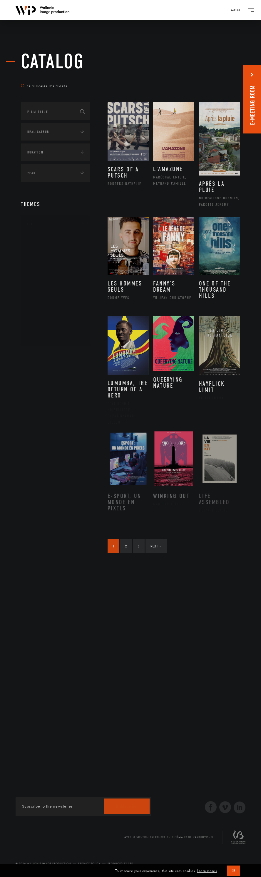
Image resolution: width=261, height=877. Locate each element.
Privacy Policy (89, 863)
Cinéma (40, 270)
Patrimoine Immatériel (55, 298)
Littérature (43, 279)
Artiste (39, 260)
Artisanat (42, 251)
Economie (35, 392)
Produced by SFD (120, 863)
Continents (37, 355)
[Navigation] (237, 10)
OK (234, 870)
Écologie (35, 374)
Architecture (45, 242)
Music (38, 288)
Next (155, 546)
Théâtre (40, 335)
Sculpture (42, 326)
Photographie (46, 316)
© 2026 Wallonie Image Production (43, 863)
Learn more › (207, 871)
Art (30, 224)
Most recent (223, 78)
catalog (52, 61)
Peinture (41, 307)
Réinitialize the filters (44, 85)
